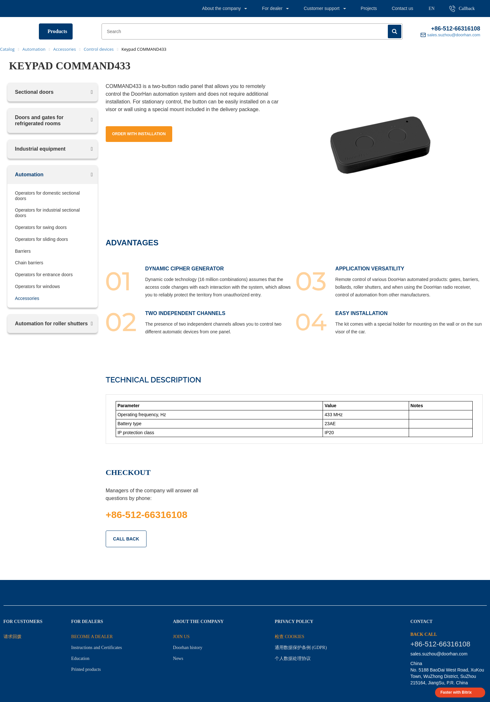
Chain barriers (29, 262)
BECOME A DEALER (92, 636)
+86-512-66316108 (455, 28)
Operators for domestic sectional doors (47, 195)
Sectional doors (34, 92)
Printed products (86, 669)
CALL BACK (126, 538)
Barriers (23, 251)
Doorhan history (187, 647)
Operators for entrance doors (44, 274)
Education (80, 658)
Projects (369, 8)
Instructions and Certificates (96, 647)
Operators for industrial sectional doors (47, 212)
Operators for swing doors (41, 227)
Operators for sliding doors (41, 239)
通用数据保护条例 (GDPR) (301, 647)
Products (57, 31)
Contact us (402, 8)
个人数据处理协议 (293, 658)
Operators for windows (37, 286)
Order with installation (139, 134)
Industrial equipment (40, 149)
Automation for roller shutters (51, 323)
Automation (29, 174)
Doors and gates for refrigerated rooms (39, 120)
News (178, 658)
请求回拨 (13, 636)
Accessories (27, 298)
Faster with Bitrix (456, 692)
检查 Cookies (289, 636)
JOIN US (181, 636)
